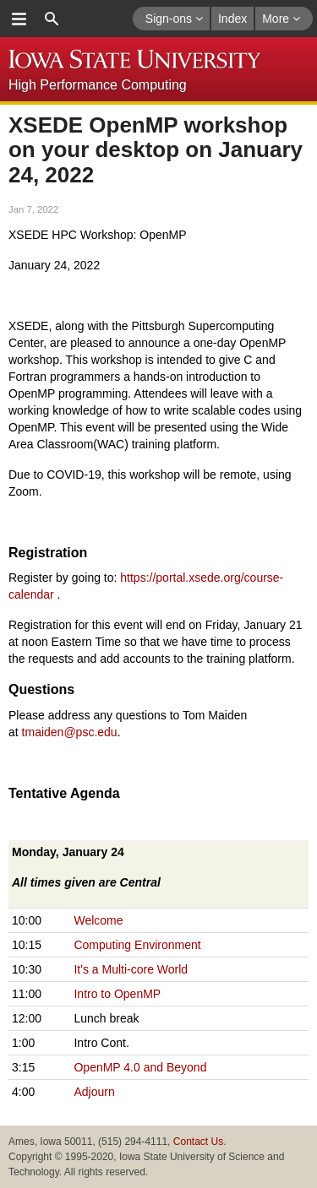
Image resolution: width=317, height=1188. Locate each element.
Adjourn (94, 1091)
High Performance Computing (97, 85)
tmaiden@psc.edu (70, 732)
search (51, 18)
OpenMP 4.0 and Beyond (140, 1067)
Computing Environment (137, 945)
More (281, 18)
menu (18, 18)
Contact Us (198, 1141)
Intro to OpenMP (117, 994)
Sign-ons (174, 18)
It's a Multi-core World (131, 969)
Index (232, 18)
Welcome (98, 920)
